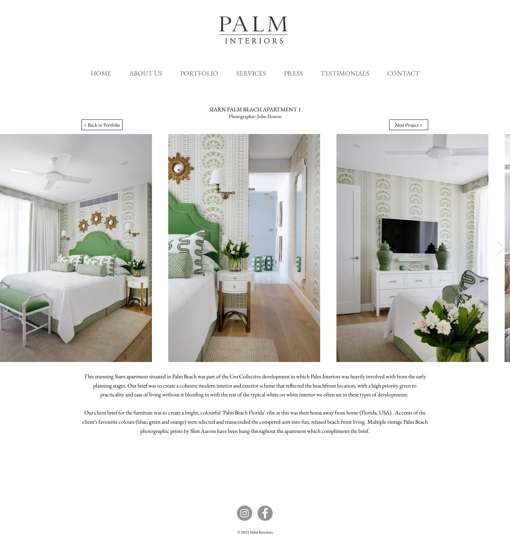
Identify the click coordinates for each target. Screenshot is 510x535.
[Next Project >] (408, 124)
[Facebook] (265, 513)
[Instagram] (244, 513)
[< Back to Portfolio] (102, 124)
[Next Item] (500, 248)
